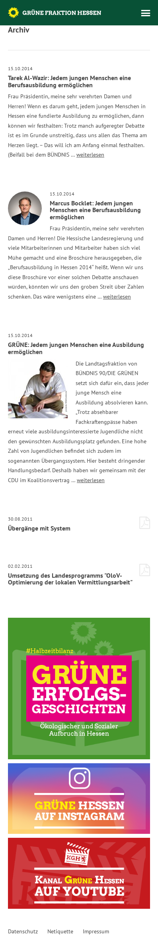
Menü (145, 13)
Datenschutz (23, 931)
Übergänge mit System (39, 528)
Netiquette (60, 931)
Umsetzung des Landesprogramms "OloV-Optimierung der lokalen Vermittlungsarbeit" (70, 578)
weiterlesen (90, 154)
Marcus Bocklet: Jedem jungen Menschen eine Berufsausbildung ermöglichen (95, 210)
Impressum (96, 931)
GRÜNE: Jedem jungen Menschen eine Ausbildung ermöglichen (76, 348)
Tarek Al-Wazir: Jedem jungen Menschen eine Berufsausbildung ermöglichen (69, 81)
